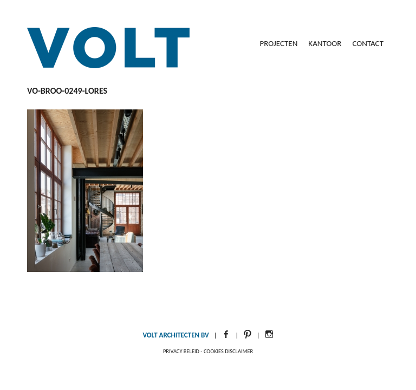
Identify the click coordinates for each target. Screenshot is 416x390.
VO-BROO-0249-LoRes (67, 91)
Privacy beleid (181, 351)
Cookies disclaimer (228, 351)
